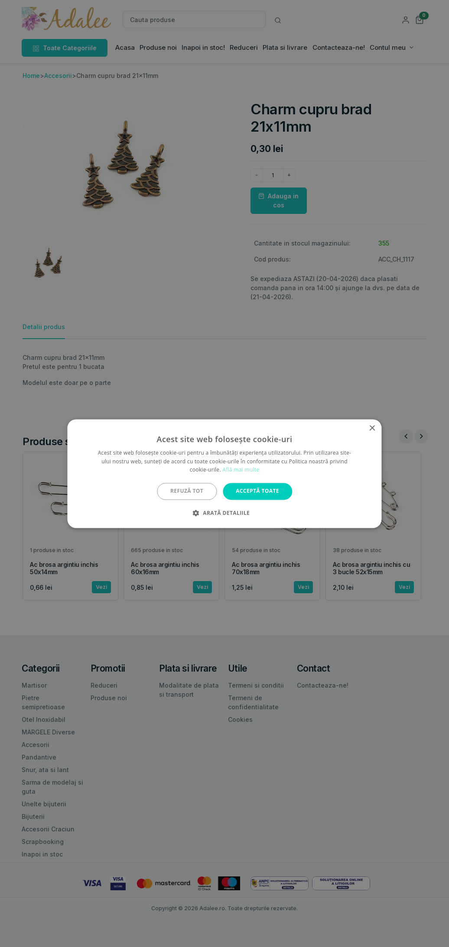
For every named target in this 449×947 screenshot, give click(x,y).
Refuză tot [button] (186, 491)
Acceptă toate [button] (257, 491)
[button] (224, 512)
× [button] (372, 428)
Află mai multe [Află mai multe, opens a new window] (240, 470)
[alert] (224, 473)
